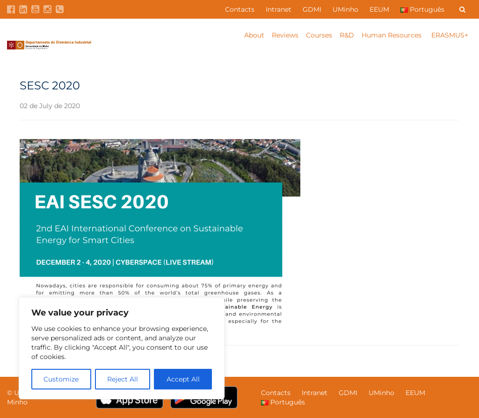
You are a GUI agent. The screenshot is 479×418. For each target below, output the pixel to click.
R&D (347, 35)
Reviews (285, 35)
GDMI (312, 9)
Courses (319, 35)
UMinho (345, 9)
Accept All (183, 379)
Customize (61, 379)
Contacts (239, 9)
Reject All (122, 379)
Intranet (278, 9)
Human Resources (392, 35)
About (254, 35)
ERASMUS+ (449, 35)
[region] (122, 348)
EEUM (379, 9)
